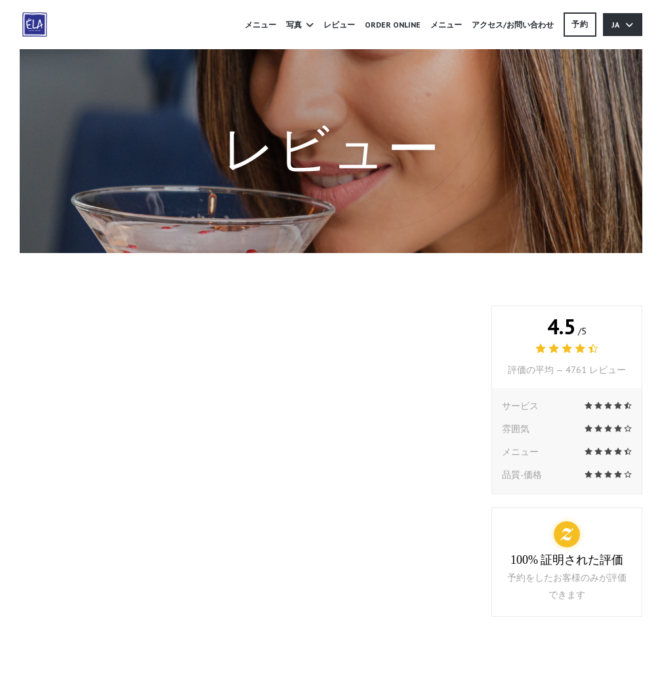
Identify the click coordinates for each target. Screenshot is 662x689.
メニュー (260, 25)
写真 (300, 25)
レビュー (339, 25)
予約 (580, 24)
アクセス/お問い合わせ (513, 25)
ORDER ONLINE (393, 24)
